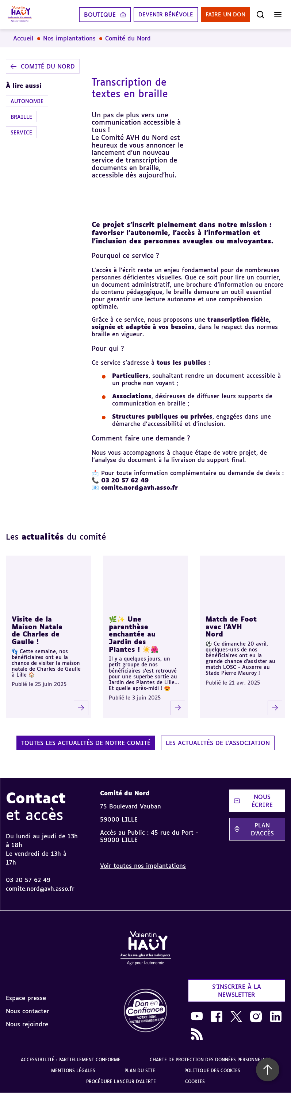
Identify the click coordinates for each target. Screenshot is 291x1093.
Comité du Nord (128, 38)
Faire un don (223, 14)
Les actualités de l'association (218, 743)
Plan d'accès (254, 829)
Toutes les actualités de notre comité (85, 743)
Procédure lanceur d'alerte (121, 1081)
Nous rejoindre (27, 1024)
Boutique (92, 14)
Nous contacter (27, 1011)
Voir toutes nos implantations (143, 865)
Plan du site (140, 1070)
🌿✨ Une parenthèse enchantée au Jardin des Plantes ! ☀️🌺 (133, 634)
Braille (21, 117)
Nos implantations (69, 38)
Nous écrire (253, 800)
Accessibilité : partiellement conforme (70, 1059)
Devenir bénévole (159, 14)
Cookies (195, 1081)
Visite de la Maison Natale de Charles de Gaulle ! (37, 630)
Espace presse (26, 998)
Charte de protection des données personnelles (210, 1059)
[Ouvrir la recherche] (260, 14)
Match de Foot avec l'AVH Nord (231, 626)
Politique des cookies (212, 1070)
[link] (145, 1011)
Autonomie (27, 101)
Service (21, 132)
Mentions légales (73, 1070)
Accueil (23, 38)
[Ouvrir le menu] (278, 14)
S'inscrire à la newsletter (236, 990)
